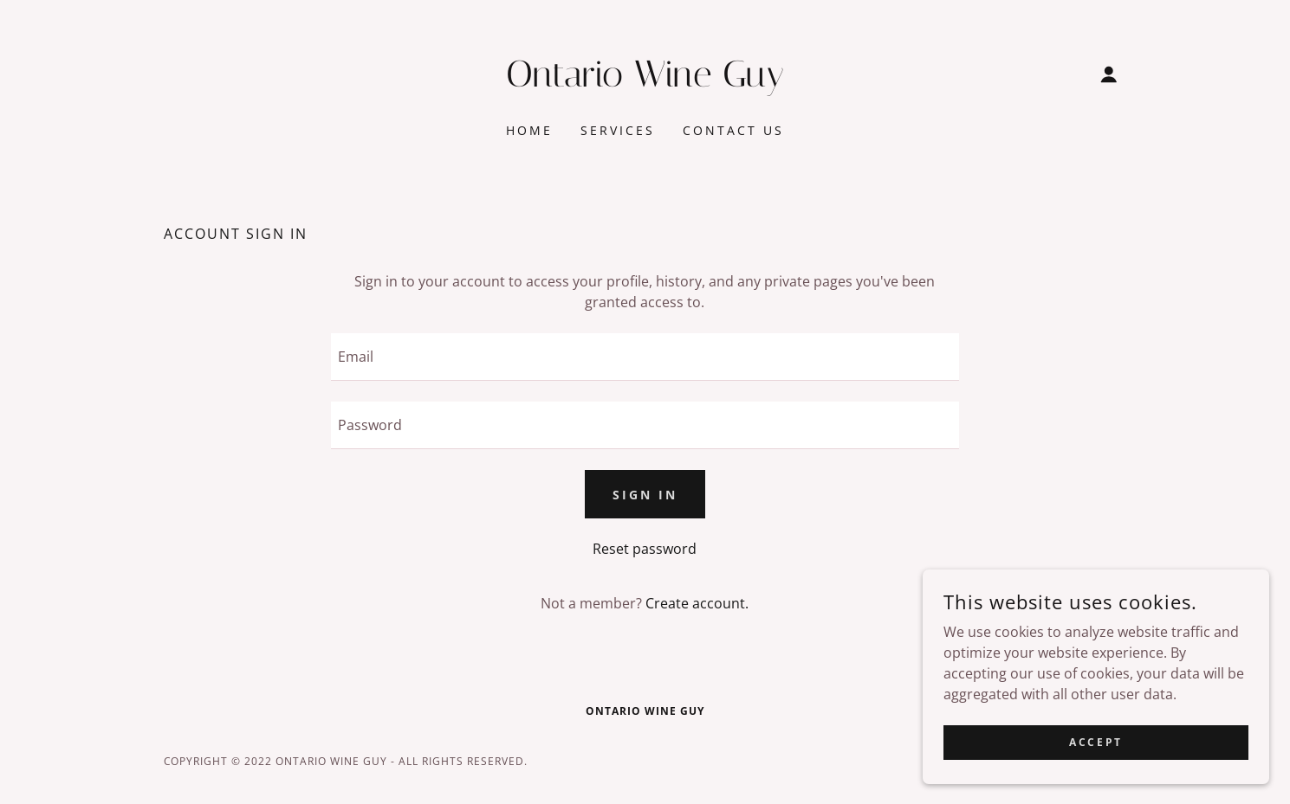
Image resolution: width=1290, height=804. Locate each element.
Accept (1095, 765)
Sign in (645, 494)
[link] (645, 81)
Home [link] (529, 130)
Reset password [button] (645, 548)
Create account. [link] (697, 603)
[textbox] (645, 357)
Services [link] (617, 130)
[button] (1109, 74)
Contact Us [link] (733, 130)
